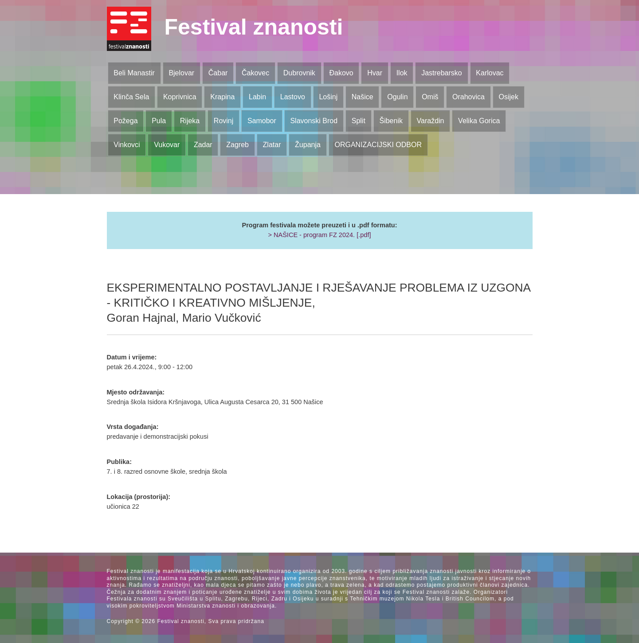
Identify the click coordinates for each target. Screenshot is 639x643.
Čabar (218, 73)
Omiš (430, 97)
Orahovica (468, 97)
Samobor (261, 121)
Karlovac (489, 73)
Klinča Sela (131, 97)
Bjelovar (181, 73)
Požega (125, 121)
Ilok (402, 73)
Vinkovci (127, 144)
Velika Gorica (479, 121)
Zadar (203, 144)
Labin (257, 97)
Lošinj (328, 97)
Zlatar (272, 144)
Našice (362, 97)
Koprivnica (179, 97)
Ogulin (397, 97)
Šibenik (390, 121)
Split (358, 121)
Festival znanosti (254, 27)
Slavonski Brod (313, 121)
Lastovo (292, 97)
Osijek (508, 97)
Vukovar (167, 144)
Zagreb (237, 144)
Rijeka (190, 121)
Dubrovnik (299, 73)
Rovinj (223, 121)
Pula (159, 121)
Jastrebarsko (441, 73)
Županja (308, 144)
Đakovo (341, 73)
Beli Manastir (134, 73)
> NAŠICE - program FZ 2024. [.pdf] (319, 234)
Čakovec (255, 73)
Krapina (222, 97)
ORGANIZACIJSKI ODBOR (378, 144)
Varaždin (430, 121)
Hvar (374, 73)
